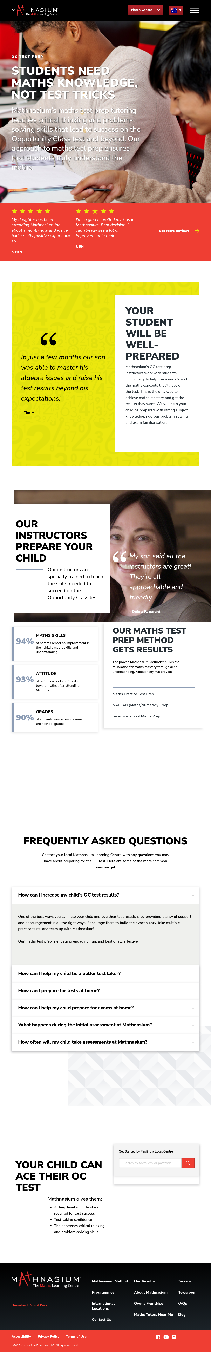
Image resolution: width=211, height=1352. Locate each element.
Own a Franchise (148, 1303)
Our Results (144, 1281)
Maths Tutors (153, 1314)
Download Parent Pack (29, 1305)
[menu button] (176, 10)
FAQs (182, 1303)
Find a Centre (145, 10)
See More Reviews (179, 231)
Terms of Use (76, 1336)
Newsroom (186, 1292)
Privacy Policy (48, 1336)
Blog (181, 1314)
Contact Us (101, 1319)
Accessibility (21, 1336)
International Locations (103, 1306)
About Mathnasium (151, 1292)
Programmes (103, 1292)
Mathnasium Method (110, 1281)
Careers (184, 1281)
